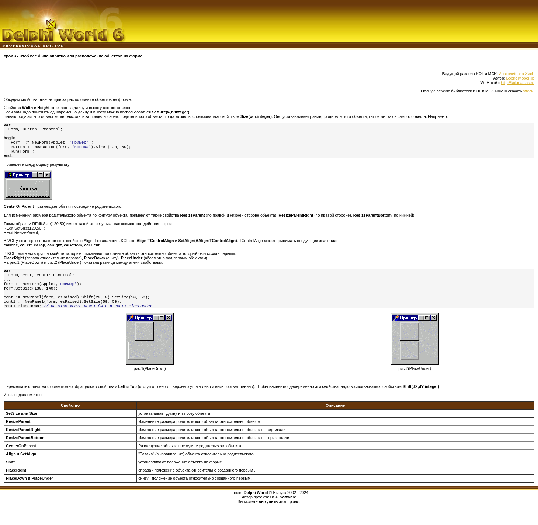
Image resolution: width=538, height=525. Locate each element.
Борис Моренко (520, 78)
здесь (528, 91)
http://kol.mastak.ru (517, 82)
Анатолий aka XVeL (516, 73)
